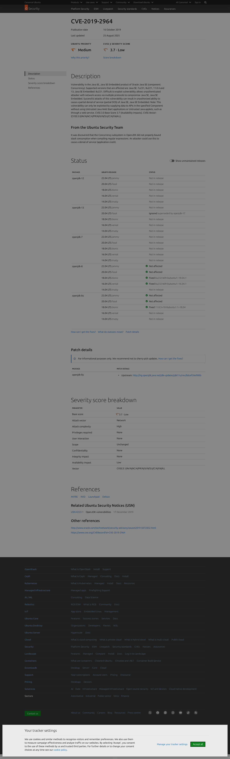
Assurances (170, 8)
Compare (100, 653)
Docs (116, 576)
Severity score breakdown (41, 83)
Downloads (31, 667)
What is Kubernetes (81, 583)
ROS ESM (76, 604)
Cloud (28, 639)
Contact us (32, 713)
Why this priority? (80, 57)
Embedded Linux (93, 611)
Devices (88, 682)
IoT (26, 611)
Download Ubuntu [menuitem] (141, 2)
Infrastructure (90, 689)
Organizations (78, 625)
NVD (83, 496)
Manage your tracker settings (172, 744)
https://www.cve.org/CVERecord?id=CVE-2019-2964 (98, 532)
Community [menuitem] (121, 2)
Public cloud (177, 639)
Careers (101, 712)
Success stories (91, 618)
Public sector (104, 696)
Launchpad (93, 496)
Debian (106, 496)
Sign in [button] (198, 2)
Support (107, 569)
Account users (100, 674)
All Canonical (182, 2)
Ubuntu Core (31, 618)
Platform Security (80, 8)
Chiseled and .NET (124, 660)
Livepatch (108, 8)
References (34, 87)
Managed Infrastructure (111, 689)
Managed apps (78, 590)
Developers (94, 625)
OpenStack (31, 569)
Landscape (30, 653)
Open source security (137, 689)
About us (75, 712)
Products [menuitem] (75, 2)
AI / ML (28, 597)
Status (31, 78)
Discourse (125, 674)
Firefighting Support (99, 590)
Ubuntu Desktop (33, 625)
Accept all (198, 744)
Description (34, 73)
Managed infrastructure (37, 590)
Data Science (91, 597)
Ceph (27, 576)
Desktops (76, 682)
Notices (155, 8)
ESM (96, 8)
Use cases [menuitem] (90, 2)
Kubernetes (31, 583)
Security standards (127, 8)
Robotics (29, 604)
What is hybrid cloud (135, 639)
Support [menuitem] (105, 2)
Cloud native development (183, 689)
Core (94, 667)
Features (75, 618)
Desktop (75, 667)
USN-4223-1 (77, 512)
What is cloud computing (84, 639)
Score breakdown (112, 57)
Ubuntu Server (32, 632)
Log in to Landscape (135, 653)
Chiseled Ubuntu (103, 660)
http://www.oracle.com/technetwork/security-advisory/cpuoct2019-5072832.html (113, 527)
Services (106, 618)
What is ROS (89, 604)
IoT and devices (159, 689)
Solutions (30, 689)
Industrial (90, 696)
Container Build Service (149, 660)
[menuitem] (183, 2)
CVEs (144, 8)
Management (111, 611)
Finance (125, 696)
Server (86, 667)
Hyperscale (76, 632)
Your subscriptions (80, 674)
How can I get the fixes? (83, 332)
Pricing (113, 674)
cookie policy (60, 749)
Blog (110, 712)
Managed (92, 576)
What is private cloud (110, 639)
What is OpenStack (81, 569)
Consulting (105, 576)
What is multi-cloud (158, 639)
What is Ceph (78, 576)
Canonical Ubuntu (33, 2)
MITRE (74, 496)
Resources (129, 583)
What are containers (81, 660)
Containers (30, 660)
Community (105, 604)
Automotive (77, 696)
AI (72, 689)
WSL (115, 625)
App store (76, 611)
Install (96, 569)
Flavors (106, 625)
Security (29, 646)
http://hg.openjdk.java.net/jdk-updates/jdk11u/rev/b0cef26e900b (167, 375)
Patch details (132, 332)
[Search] (205, 2)
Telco (116, 696)
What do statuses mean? (110, 332)
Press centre (134, 712)
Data (77, 689)
